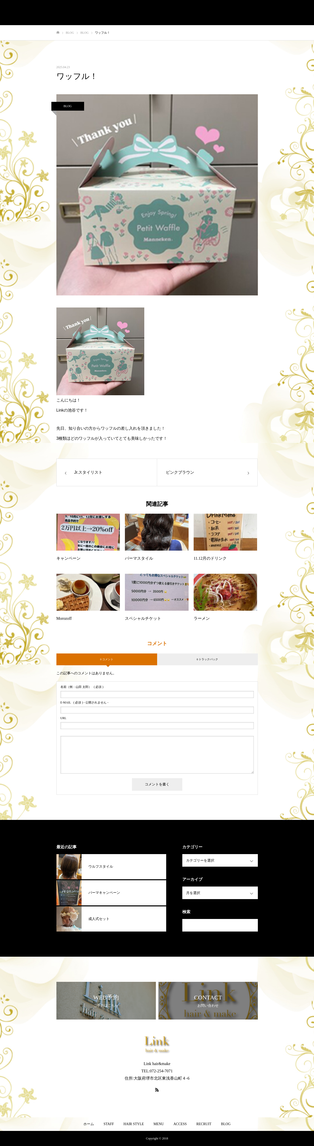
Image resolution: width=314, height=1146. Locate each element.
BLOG (67, 106)
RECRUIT (204, 1124)
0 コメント (106, 659)
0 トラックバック (207, 659)
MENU (159, 1124)
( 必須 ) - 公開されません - (84, 702)
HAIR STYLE (133, 1124)
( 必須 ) (81, 686)
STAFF (108, 1124)
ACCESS (180, 1124)
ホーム (88, 1124)
